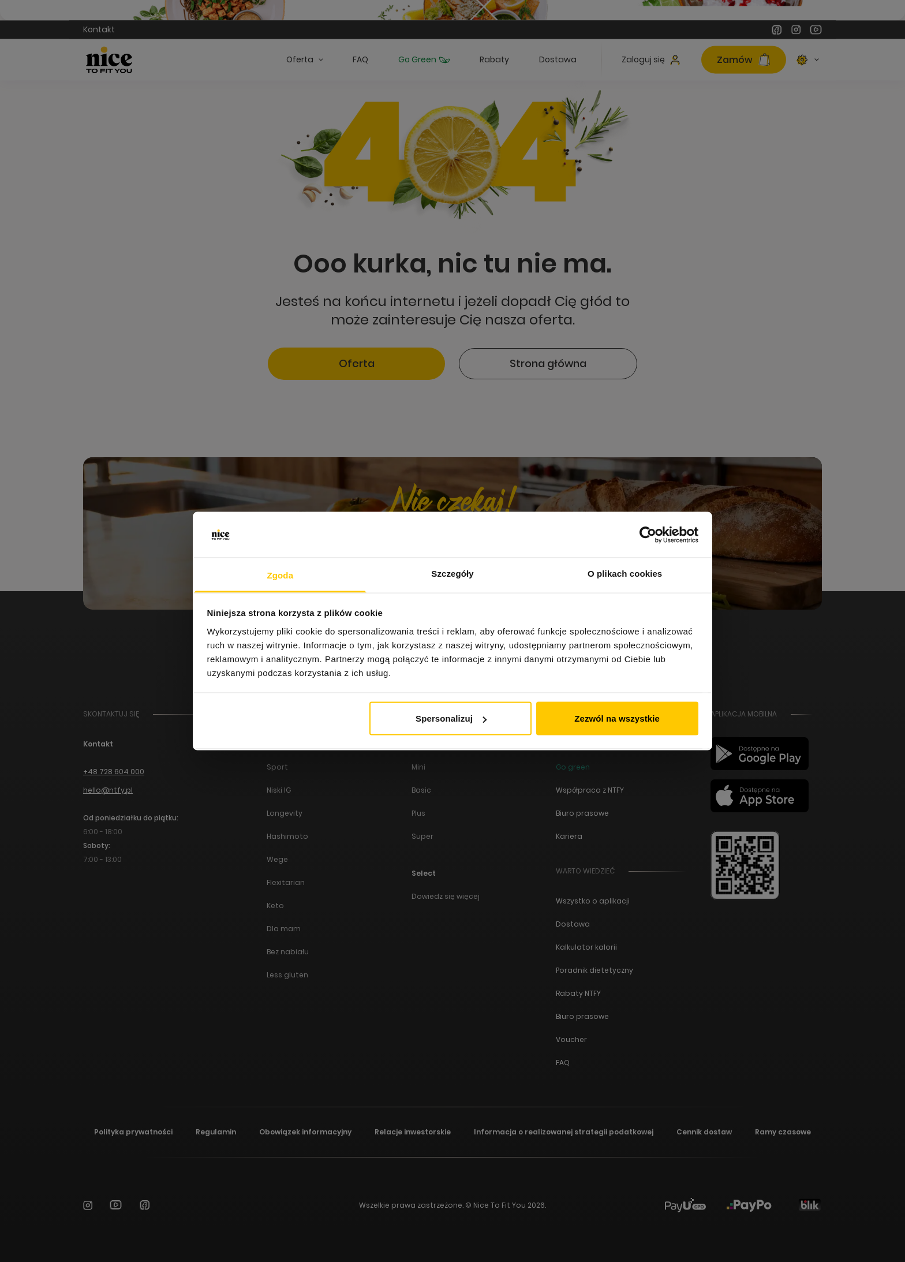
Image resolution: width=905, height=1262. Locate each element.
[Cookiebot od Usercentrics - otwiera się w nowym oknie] (647, 535)
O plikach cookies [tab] (625, 573)
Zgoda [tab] (280, 575)
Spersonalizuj (451, 718)
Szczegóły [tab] (452, 573)
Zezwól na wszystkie (617, 718)
